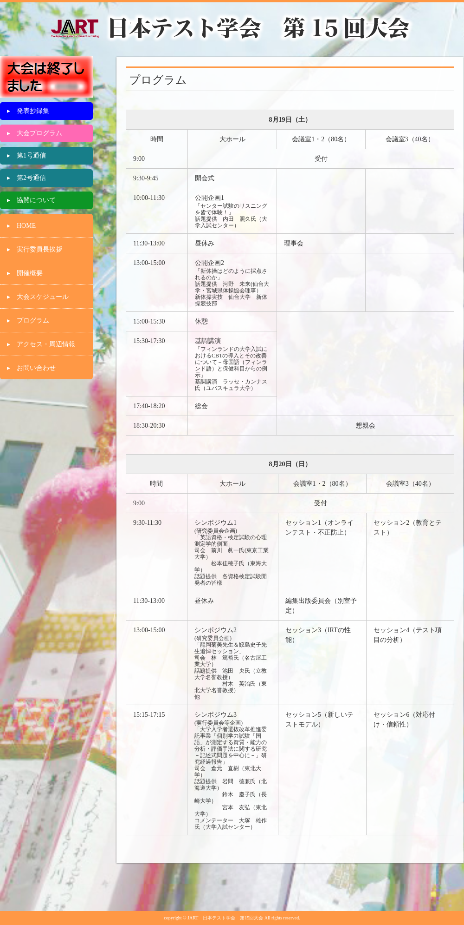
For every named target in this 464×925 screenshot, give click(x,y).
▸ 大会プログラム (34, 133)
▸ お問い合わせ (31, 367)
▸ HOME (21, 225)
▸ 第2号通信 (26, 177)
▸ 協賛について (31, 200)
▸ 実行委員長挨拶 (34, 249)
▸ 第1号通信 (26, 155)
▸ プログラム (28, 320)
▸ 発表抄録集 (28, 110)
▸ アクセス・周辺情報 (41, 344)
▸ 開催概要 (25, 273)
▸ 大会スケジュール (38, 296)
